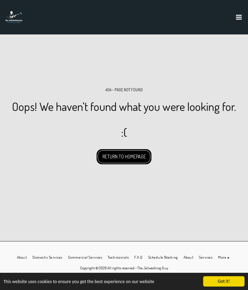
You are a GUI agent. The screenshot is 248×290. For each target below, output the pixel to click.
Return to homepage (124, 156)
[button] (239, 17)
